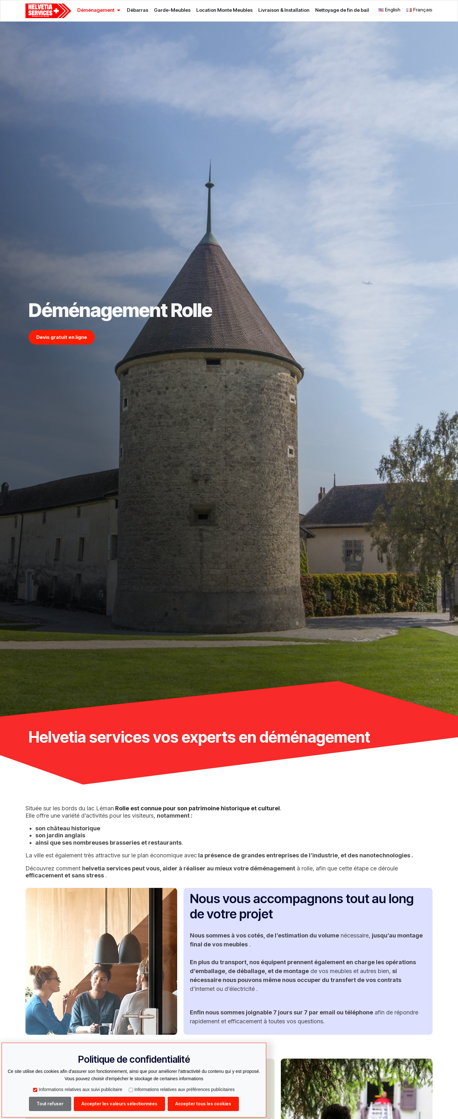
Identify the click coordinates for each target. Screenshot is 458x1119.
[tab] (99, 10)
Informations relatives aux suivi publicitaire (77, 1089)
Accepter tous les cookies (203, 1103)
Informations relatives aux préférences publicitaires (182, 1089)
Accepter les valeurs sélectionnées (119, 1103)
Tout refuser (50, 1103)
